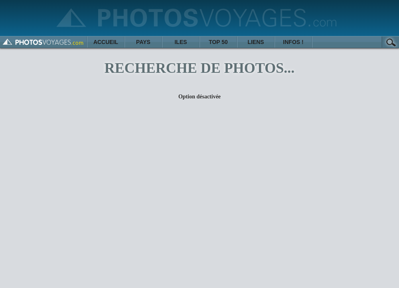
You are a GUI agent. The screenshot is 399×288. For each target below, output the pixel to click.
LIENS (255, 42)
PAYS (143, 42)
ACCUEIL (105, 42)
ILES (180, 42)
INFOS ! (293, 42)
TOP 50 (218, 42)
